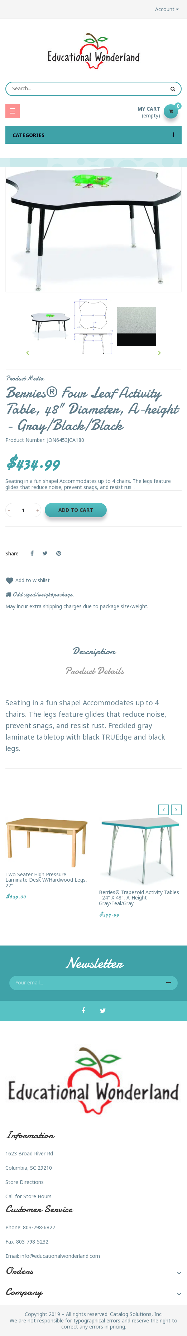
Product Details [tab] (94, 670)
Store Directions (24, 1182)
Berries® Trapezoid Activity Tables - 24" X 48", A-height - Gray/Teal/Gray (139, 897)
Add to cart (75, 509)
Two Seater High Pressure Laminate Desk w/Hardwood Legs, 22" (46, 880)
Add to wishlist (27, 580)
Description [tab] (93, 651)
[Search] (93, 89)
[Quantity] (23, 510)
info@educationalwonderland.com (60, 1255)
